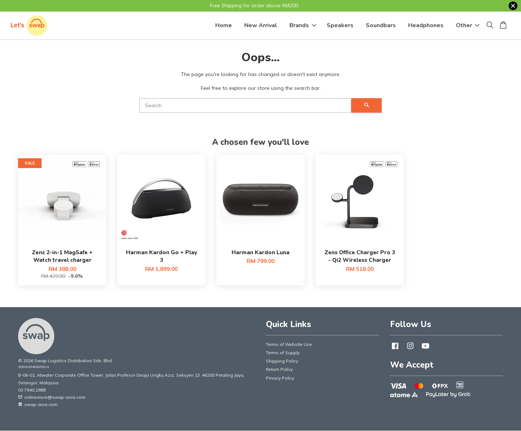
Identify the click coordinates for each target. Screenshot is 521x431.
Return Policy (279, 369)
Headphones (426, 25)
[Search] (245, 105)
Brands (302, 25)
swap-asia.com (38, 404)
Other (467, 25)
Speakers (340, 25)
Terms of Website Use (289, 344)
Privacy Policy (280, 378)
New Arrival (260, 25)
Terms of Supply (283, 352)
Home (223, 25)
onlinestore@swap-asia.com (51, 397)
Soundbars (381, 25)
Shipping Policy (282, 361)
